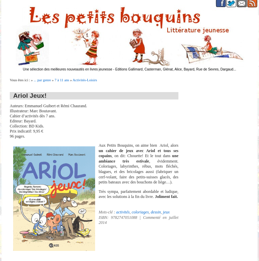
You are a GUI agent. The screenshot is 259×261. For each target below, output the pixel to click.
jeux (166, 212)
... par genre (42, 80)
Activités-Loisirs (85, 80)
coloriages (140, 212)
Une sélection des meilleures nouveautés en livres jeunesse (67, 69)
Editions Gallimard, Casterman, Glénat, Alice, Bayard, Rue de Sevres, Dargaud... (175, 69)
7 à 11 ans (62, 80)
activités (123, 212)
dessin (156, 212)
